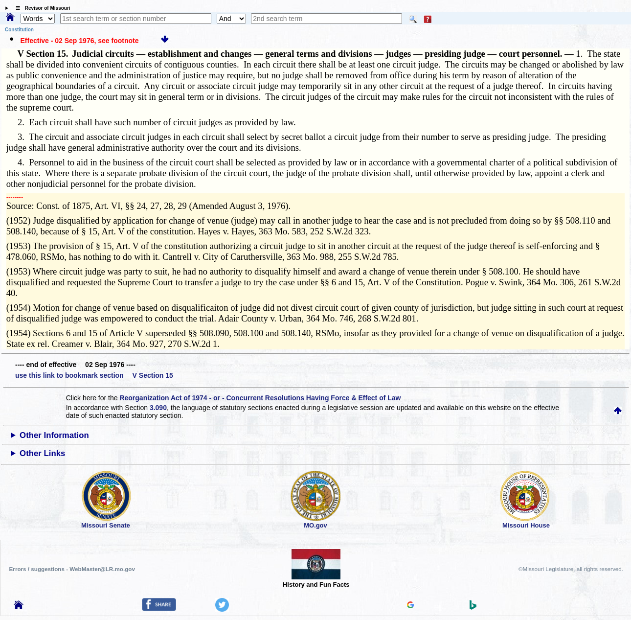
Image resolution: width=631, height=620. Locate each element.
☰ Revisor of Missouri (40, 8)
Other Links (42, 453)
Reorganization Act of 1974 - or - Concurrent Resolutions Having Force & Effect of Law (260, 398)
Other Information (54, 435)
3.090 (158, 408)
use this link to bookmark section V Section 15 (94, 375)
